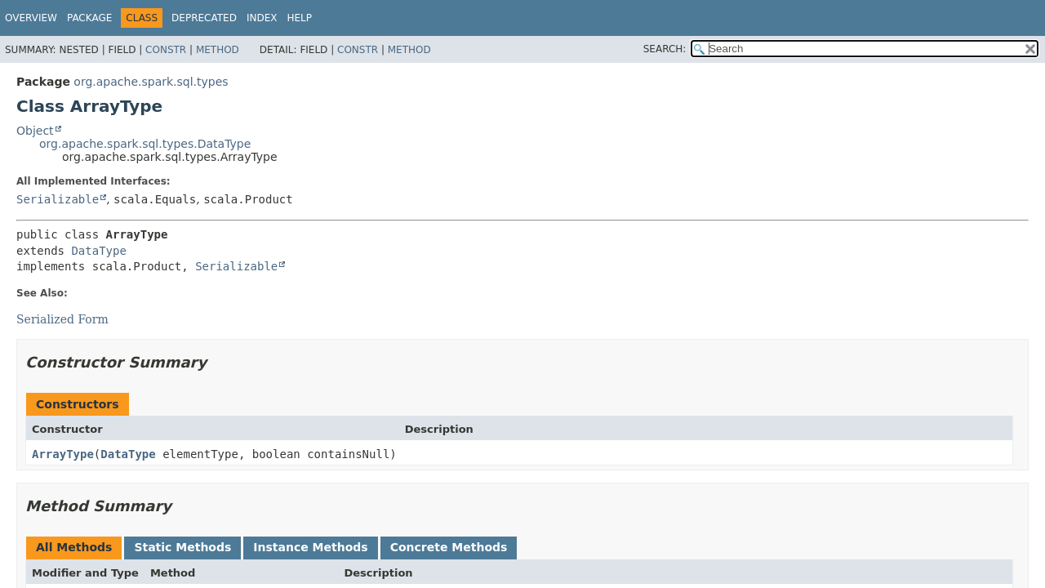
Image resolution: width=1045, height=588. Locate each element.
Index (262, 18)
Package (89, 18)
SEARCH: (665, 49)
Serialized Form (62, 319)
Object (35, 130)
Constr (165, 50)
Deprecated (204, 18)
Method (217, 50)
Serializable (57, 199)
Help (299, 18)
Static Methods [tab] (182, 547)
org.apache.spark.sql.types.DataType (145, 143)
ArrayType (63, 454)
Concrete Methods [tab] (449, 547)
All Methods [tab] (74, 547)
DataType (98, 250)
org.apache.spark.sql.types (150, 81)
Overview (31, 18)
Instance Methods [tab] (310, 547)
